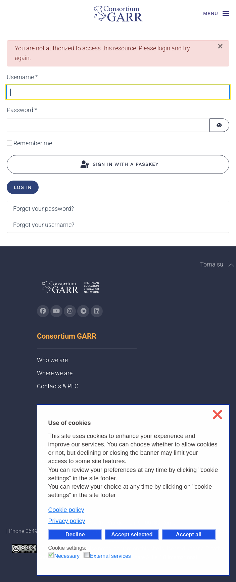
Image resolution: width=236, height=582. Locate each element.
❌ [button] (217, 414)
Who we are (52, 359)
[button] (216, 13)
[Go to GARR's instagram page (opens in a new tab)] (70, 311)
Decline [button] (75, 534)
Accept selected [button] (131, 534)
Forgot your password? (43, 208)
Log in (23, 187)
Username (22, 77)
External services (110, 556)
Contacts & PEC (58, 386)
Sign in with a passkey (118, 165)
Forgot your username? (43, 224)
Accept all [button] (188, 534)
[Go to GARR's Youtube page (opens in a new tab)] (56, 311)
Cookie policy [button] (66, 509)
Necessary (67, 556)
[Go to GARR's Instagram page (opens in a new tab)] (43, 311)
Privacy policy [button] (66, 521)
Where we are (55, 373)
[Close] (220, 46)
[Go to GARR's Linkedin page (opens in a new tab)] (97, 311)
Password (22, 109)
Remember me (32, 143)
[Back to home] (118, 13)
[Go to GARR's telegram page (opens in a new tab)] (83, 311)
